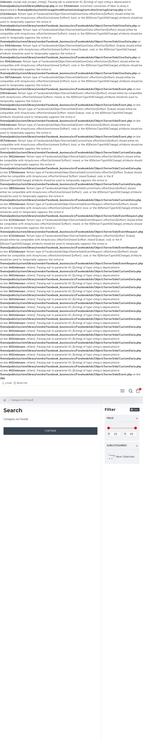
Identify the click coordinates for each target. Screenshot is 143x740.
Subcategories (117, 445)
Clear (135, 409)
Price (110, 418)
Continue (50, 431)
